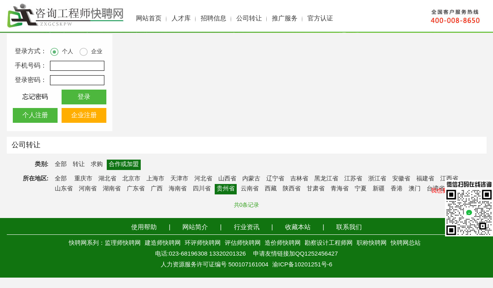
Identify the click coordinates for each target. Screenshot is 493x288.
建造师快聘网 (163, 243)
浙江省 (377, 179)
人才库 (181, 18)
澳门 (415, 189)
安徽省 (401, 179)
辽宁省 (275, 179)
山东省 (64, 189)
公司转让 (249, 18)
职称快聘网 (372, 243)
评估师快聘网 (243, 243)
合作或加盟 (124, 164)
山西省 (227, 179)
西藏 (271, 189)
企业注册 (84, 115)
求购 (97, 164)
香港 (397, 189)
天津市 (179, 179)
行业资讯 (246, 227)
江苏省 (353, 179)
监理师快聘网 (123, 243)
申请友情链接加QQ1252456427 (295, 254)
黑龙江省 (326, 179)
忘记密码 (35, 97)
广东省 (136, 189)
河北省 (203, 179)
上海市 (155, 179)
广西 (157, 189)
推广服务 (284, 18)
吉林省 (299, 179)
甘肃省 (316, 189)
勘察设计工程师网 (329, 243)
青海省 (340, 189)
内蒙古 (251, 179)
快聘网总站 (406, 243)
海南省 (178, 189)
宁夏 (361, 189)
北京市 (131, 179)
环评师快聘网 (203, 243)
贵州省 (226, 189)
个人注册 (35, 115)
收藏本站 (298, 227)
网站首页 (149, 18)
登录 (84, 97)
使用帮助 (144, 227)
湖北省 (107, 179)
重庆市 (83, 179)
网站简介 (195, 227)
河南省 (88, 189)
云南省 (250, 189)
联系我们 (349, 227)
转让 (79, 164)
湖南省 (112, 189)
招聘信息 (213, 18)
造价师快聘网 (283, 243)
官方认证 (320, 18)
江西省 (449, 179)
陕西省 (292, 189)
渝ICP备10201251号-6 (302, 265)
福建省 (425, 179)
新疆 (379, 189)
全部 (61, 164)
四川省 (202, 189)
